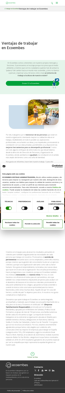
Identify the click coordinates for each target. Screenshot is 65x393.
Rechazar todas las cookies (12, 224)
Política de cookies (28, 391)
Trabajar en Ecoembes (12, 9)
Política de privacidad (13, 391)
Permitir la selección (32, 224)
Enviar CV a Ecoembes (40, 83)
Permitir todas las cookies (52, 224)
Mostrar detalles (52, 216)
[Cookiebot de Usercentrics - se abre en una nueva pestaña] (53, 166)
